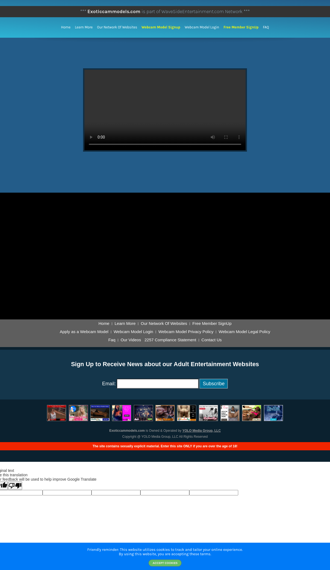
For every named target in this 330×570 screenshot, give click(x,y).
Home (66, 27)
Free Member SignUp (240, 27)
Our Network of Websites (117, 27)
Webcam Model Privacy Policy (185, 331)
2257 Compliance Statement (170, 340)
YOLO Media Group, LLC (201, 431)
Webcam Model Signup (161, 27)
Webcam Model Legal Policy (244, 331)
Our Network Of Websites (164, 323)
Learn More (84, 27)
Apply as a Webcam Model (84, 331)
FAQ (266, 27)
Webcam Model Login (202, 27)
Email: (109, 383)
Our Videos (130, 340)
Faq (111, 340)
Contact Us (211, 340)
